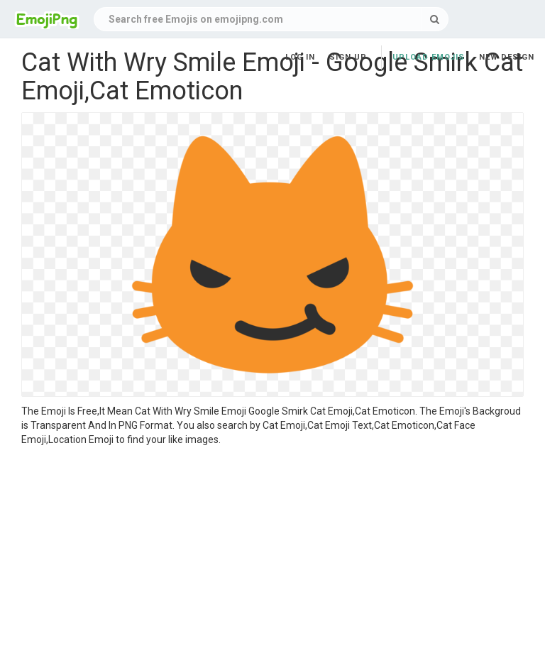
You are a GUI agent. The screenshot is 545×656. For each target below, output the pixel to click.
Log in (300, 57)
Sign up (348, 57)
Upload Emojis (428, 57)
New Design (506, 57)
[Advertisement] (272, 553)
